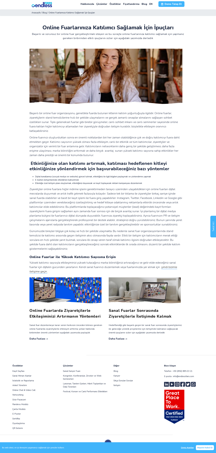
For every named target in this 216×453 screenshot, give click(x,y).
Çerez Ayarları (187, 448)
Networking (17, 394)
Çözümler (68, 365)
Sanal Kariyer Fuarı (71, 371)
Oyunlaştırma (18, 423)
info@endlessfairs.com (183, 376)
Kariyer (117, 375)
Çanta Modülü (18, 409)
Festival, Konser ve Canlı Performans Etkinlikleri (85, 391)
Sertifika (16, 418)
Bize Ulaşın (170, 365)
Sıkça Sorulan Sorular (123, 380)
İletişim (117, 385)
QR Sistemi (17, 428)
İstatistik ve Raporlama (23, 380)
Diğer (116, 365)
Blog (116, 371)
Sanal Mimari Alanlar (21, 375)
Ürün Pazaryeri (19, 399)
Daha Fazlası (37, 338)
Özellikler (17, 365)
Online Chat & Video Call (23, 390)
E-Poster (16, 413)
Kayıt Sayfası (18, 371)
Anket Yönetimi (19, 385)
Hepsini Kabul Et (205, 448)
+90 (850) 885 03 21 (182, 371)
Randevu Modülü (20, 404)
